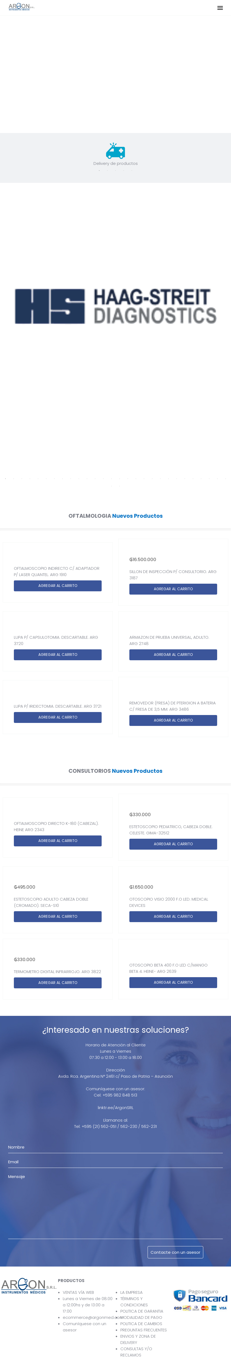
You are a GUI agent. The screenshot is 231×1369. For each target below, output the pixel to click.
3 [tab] (115, 170)
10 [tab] (79, 478)
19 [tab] (152, 478)
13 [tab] (103, 478)
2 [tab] (107, 170)
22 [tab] (176, 478)
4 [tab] (123, 170)
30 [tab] (119, 486)
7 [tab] (54, 478)
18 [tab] (144, 478)
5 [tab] (132, 170)
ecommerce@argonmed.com (93, 1317)
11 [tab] (87, 478)
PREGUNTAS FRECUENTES (143, 1330)
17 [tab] (136, 478)
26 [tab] (209, 478)
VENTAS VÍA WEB (78, 1292)
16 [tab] (127, 478)
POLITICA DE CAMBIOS (141, 1323)
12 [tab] (95, 478)
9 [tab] (70, 478)
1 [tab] (99, 170)
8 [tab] (62, 478)
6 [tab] (46, 478)
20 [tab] (160, 478)
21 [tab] (168, 478)
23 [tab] (185, 478)
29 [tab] (111, 486)
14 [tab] (111, 478)
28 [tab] (225, 478)
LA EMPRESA (131, 1292)
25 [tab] (201, 478)
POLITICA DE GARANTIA (141, 1311)
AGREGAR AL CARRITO (57, 585)
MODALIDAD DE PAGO (141, 1317)
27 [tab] (217, 478)
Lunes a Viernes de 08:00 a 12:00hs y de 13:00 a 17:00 (88, 1305)
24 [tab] (193, 478)
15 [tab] (119, 478)
